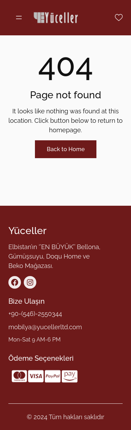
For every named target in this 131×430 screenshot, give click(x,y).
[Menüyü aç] (19, 17)
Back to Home (66, 149)
